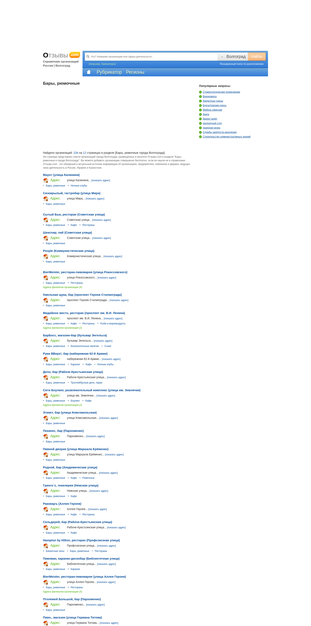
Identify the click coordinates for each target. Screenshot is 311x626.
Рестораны (88, 225)
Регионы (135, 72)
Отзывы (61, 55)
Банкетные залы (55, 551)
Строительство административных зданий (225, 136)
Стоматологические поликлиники (219, 92)
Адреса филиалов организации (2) (62, 327)
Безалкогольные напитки (85, 346)
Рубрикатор (109, 72)
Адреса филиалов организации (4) (62, 287)
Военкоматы (208, 96)
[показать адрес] (100, 180)
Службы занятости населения (218, 132)
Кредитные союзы (211, 101)
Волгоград (236, 56)
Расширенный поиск (242, 64)
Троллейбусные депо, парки (86, 382)
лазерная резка (209, 127)
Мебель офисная (210, 109)
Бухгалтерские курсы (212, 105)
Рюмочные (88, 478)
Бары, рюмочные (55, 185)
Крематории (108, 64)
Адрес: (52, 180)
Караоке (75, 364)
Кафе (74, 225)
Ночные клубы (79, 185)
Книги (204, 114)
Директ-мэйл (208, 118)
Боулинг (75, 400)
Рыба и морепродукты (112, 323)
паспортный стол (210, 123)
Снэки (107, 346)
